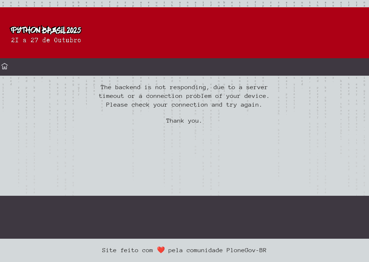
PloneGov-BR (247, 250)
